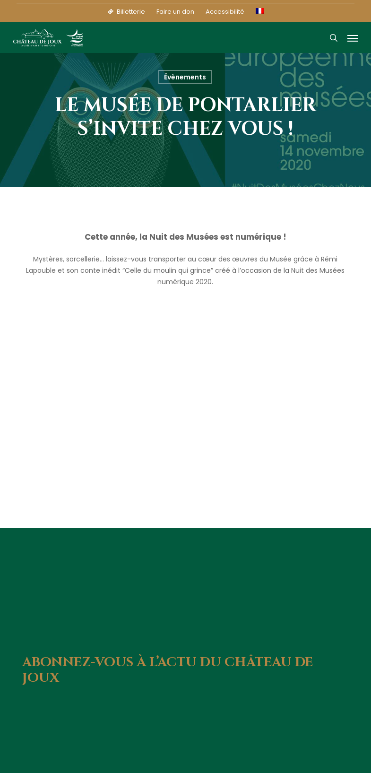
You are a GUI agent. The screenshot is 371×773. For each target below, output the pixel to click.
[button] (352, 38)
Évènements (185, 77)
